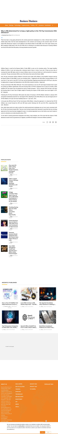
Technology (17, 25)
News (6, 25)
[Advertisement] (29, 9)
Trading (32, 25)
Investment (48, 25)
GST (36, 25)
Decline (48, 432)
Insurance (41, 25)
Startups (11, 25)
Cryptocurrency (25, 25)
